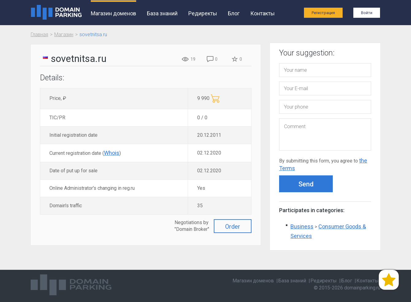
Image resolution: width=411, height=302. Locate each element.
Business (301, 226)
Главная (39, 34)
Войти (366, 12)
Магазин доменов (113, 13)
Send (305, 184)
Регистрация (323, 12)
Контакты (262, 13)
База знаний (162, 13)
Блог (234, 13)
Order (232, 226)
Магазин (63, 34)
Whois (111, 153)
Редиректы (202, 13)
